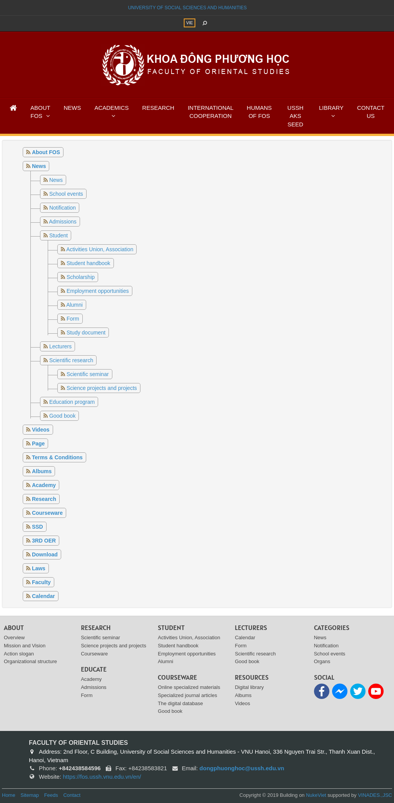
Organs (322, 661)
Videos (242, 703)
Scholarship (81, 277)
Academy (91, 679)
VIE (189, 22)
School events (66, 194)
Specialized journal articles (187, 695)
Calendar (245, 637)
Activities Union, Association (99, 249)
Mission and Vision (24, 645)
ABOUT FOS (40, 111)
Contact (71, 795)
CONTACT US (370, 111)
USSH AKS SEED (295, 116)
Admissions (63, 221)
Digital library (249, 687)
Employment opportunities (98, 291)
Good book (62, 416)
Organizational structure (30, 661)
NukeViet (316, 795)
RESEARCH (158, 107)
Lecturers (60, 346)
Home (8, 795)
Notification (62, 208)
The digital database (180, 703)
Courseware (94, 654)
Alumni (74, 305)
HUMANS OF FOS (259, 111)
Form (73, 319)
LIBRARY (331, 107)
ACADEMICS (111, 107)
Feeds (51, 795)
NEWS (72, 107)
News (56, 180)
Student (58, 235)
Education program (72, 402)
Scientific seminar (88, 374)
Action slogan (19, 654)
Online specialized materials (189, 687)
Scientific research (71, 360)
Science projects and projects (102, 388)
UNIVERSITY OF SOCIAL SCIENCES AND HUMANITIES (187, 7)
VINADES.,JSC (375, 795)
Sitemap (29, 795)
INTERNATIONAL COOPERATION (211, 111)
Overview (14, 637)
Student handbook (88, 263)
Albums (243, 695)
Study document (86, 332)
